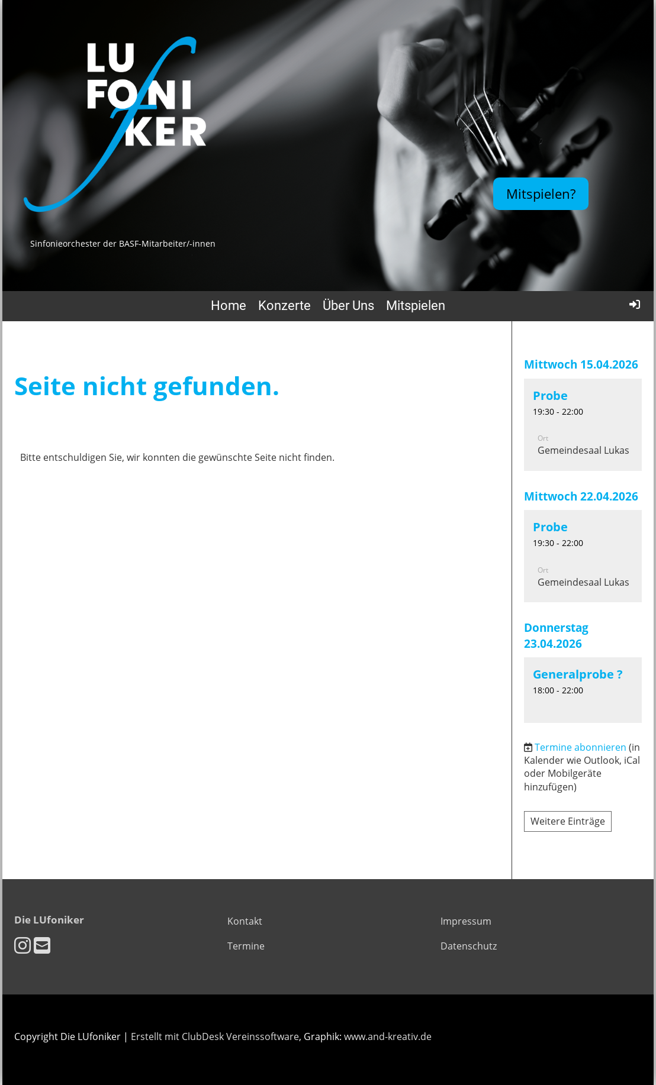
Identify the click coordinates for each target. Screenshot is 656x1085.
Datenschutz (468, 945)
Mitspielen (415, 305)
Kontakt (244, 921)
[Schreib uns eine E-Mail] (42, 945)
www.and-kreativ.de (388, 1036)
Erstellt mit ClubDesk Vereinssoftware (215, 1036)
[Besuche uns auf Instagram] (22, 945)
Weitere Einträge (567, 821)
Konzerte (284, 305)
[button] (583, 425)
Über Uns (348, 305)
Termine (246, 945)
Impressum (465, 921)
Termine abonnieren (580, 747)
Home (228, 305)
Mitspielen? (540, 193)
